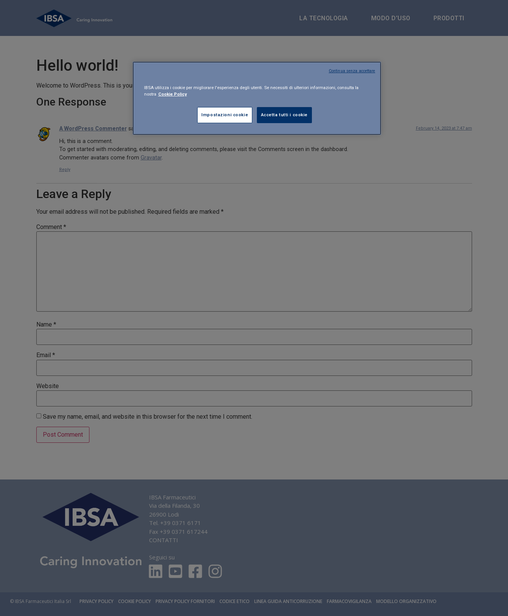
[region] (257, 98)
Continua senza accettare (352, 70)
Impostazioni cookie (224, 114)
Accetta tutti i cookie (284, 114)
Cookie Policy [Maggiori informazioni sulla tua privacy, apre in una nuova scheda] (172, 94)
